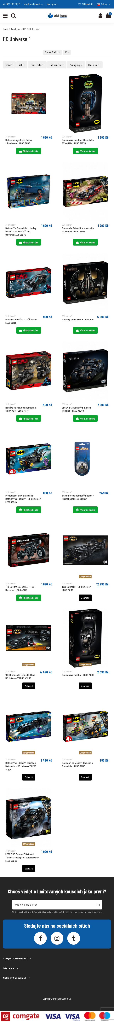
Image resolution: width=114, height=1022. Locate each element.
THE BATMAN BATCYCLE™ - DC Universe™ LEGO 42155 (19, 588)
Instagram (51, 4)
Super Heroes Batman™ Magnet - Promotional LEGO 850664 (78, 497)
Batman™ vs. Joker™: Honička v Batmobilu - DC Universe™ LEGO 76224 (20, 766)
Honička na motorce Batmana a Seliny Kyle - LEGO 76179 (21, 409)
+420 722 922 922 (11, 4)
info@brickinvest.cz (33, 4)
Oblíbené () (86, 4)
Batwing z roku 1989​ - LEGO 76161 (78, 319)
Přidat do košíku (28, 151)
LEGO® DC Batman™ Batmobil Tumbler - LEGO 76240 (76, 409)
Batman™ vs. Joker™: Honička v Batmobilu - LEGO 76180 (77, 764)
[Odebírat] (98, 904)
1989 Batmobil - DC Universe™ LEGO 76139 (76, 588)
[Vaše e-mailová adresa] (53, 904)
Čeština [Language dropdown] (104, 4)
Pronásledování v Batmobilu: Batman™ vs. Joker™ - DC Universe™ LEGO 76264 (23, 499)
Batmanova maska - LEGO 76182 (78, 674)
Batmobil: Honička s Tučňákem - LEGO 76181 (21, 321)
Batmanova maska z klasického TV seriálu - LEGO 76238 (78, 141)
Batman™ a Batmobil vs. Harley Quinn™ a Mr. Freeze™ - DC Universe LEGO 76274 (20, 231)
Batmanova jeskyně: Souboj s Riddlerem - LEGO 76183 (18, 141)
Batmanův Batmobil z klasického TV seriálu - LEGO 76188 (78, 229)
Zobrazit (85, 597)
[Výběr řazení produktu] (52, 52)
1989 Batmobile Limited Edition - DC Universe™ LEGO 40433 (21, 676)
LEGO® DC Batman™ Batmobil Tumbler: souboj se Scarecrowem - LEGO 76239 (22, 857)
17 (67, 52)
